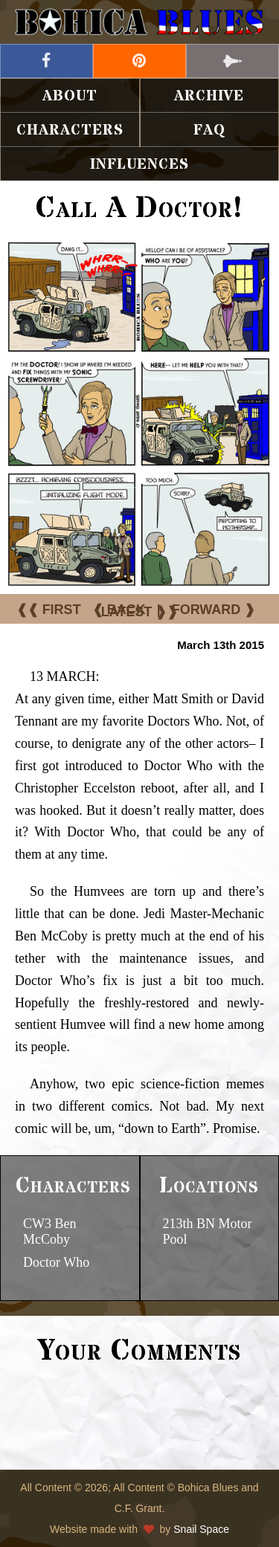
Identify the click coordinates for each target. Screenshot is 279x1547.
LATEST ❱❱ (140, 611)
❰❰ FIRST (48, 609)
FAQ (209, 130)
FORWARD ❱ (214, 609)
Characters (70, 130)
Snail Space (201, 1529)
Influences (139, 165)
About (69, 96)
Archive (209, 96)
